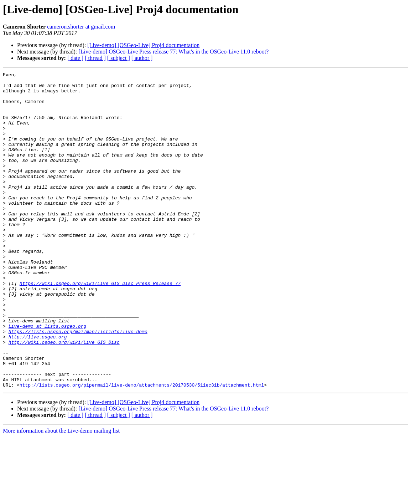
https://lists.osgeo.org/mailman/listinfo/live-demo (78, 384)
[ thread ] (95, 58)
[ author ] (142, 58)
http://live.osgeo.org (38, 390)
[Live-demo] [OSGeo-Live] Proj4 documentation (143, 45)
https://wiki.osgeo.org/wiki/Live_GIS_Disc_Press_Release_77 (100, 326)
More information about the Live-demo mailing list (61, 494)
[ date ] (75, 58)
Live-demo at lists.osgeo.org (47, 377)
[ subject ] (118, 58)
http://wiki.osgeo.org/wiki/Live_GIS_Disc (64, 396)
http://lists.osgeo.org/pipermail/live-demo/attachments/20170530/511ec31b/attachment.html (142, 448)
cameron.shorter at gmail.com (81, 27)
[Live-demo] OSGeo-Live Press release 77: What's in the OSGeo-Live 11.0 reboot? (173, 52)
